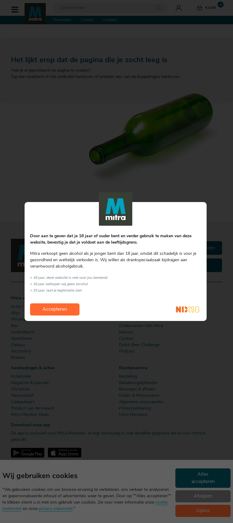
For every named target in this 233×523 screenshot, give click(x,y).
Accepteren (54, 309)
